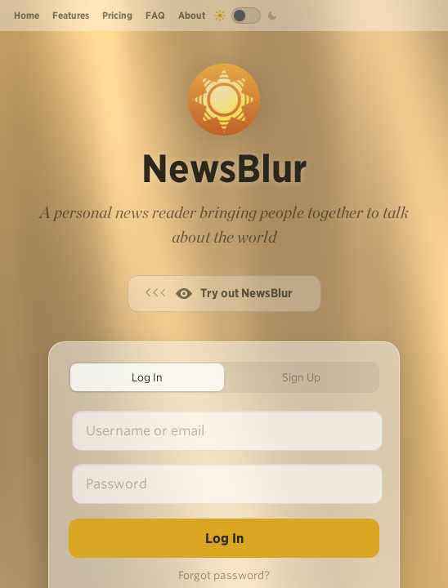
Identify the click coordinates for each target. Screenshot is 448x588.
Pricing (117, 15)
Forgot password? (224, 575)
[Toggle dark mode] (246, 15)
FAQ (155, 15)
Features (70, 15)
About (191, 15)
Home (26, 15)
